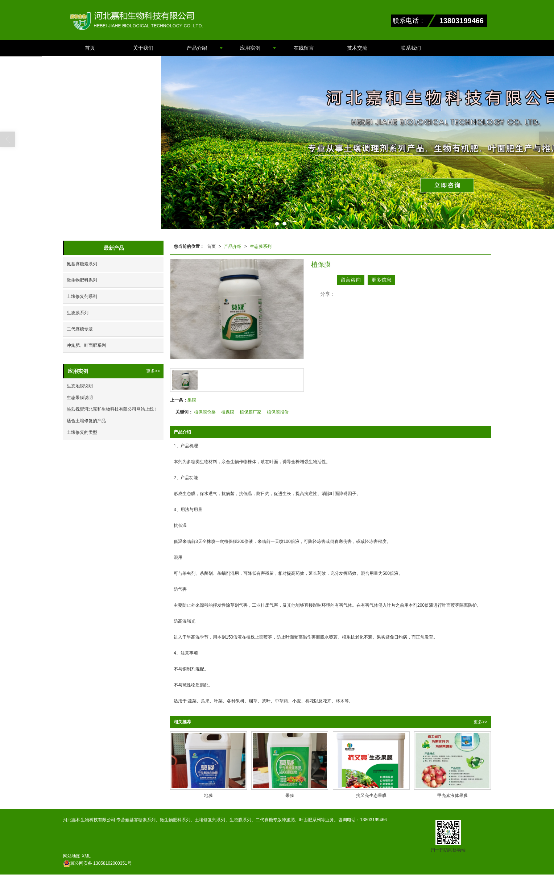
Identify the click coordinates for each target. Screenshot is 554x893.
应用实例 (250, 48)
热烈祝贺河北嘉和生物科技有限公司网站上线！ (112, 409)
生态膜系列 (261, 246)
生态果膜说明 (80, 397)
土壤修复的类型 (82, 432)
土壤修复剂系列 (82, 296)
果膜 (191, 400)
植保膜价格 (205, 412)
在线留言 (304, 48)
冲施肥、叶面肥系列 (86, 345)
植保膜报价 (278, 412)
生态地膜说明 (80, 386)
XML (86, 856)
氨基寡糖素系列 (82, 263)
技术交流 (357, 48)
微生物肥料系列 (82, 280)
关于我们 (143, 48)
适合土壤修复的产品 (86, 420)
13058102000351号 (97, 863)
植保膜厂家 (250, 412)
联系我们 (411, 48)
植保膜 (227, 412)
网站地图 (71, 856)
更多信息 (381, 280)
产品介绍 (197, 48)
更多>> (480, 721)
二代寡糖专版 (80, 329)
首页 (90, 48)
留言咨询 (350, 280)
